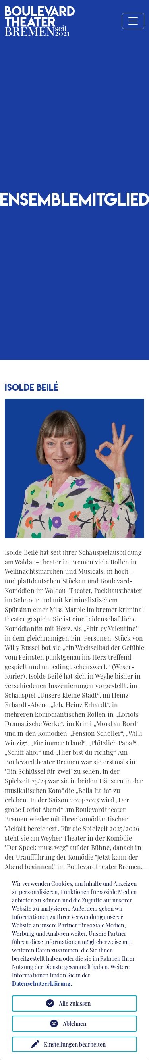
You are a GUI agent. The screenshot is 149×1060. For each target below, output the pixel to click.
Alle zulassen (75, 1003)
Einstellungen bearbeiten (75, 1044)
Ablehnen (74, 1023)
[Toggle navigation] (133, 21)
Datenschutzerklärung (41, 983)
